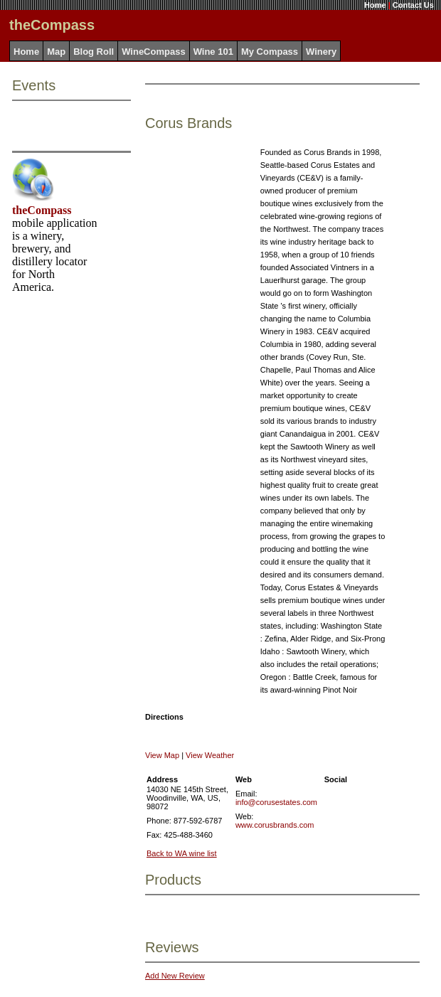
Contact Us (413, 5)
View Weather (210, 755)
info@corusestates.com (276, 802)
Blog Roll (93, 51)
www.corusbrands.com (274, 825)
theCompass (42, 210)
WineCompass (153, 51)
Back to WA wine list (182, 853)
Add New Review (175, 975)
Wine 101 (213, 51)
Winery (321, 51)
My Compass (269, 51)
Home (375, 5)
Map (56, 51)
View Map (162, 755)
